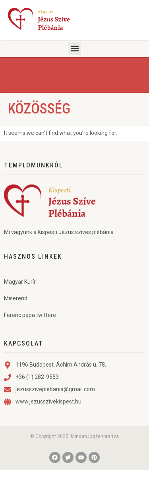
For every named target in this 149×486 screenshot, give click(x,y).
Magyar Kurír (20, 297)
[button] (74, 48)
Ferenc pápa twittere (30, 331)
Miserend (15, 314)
